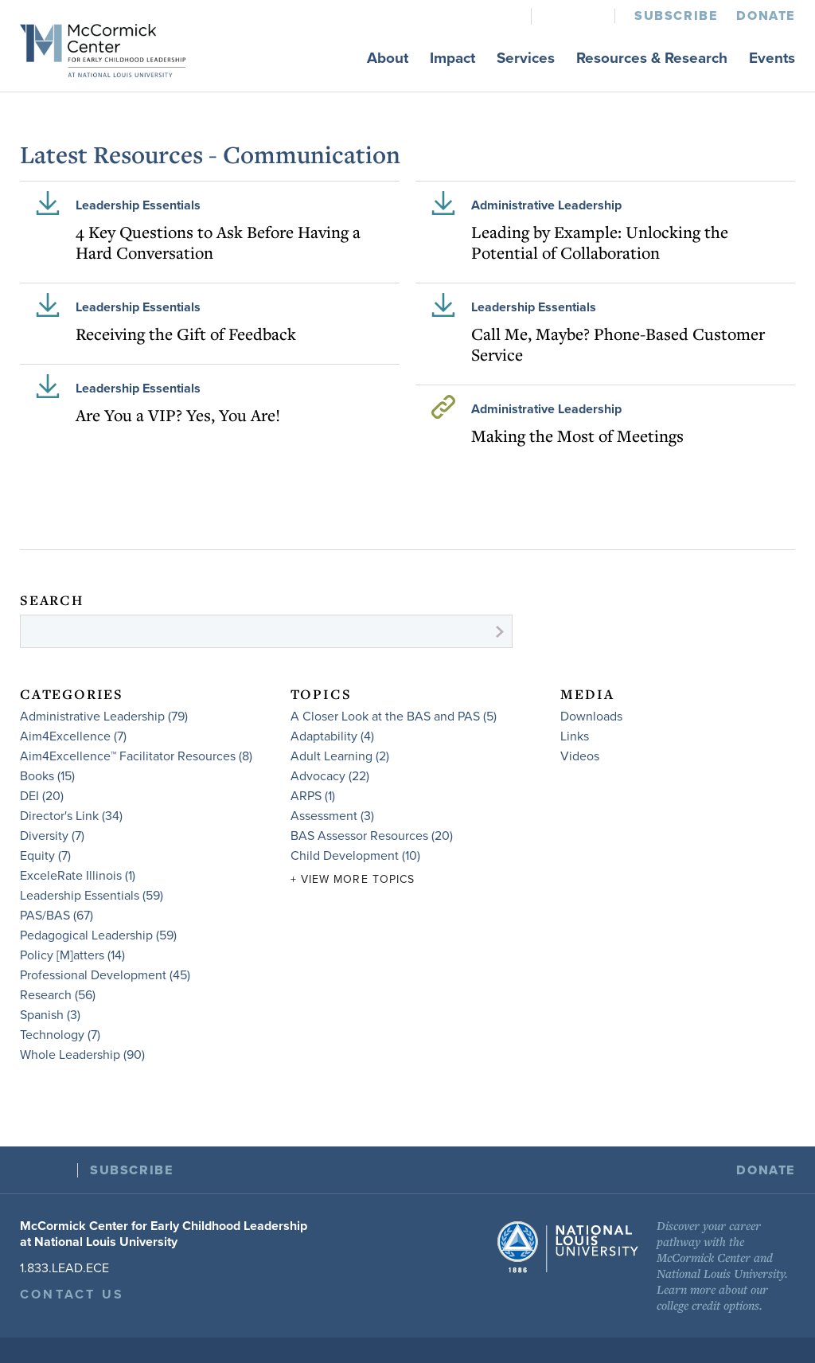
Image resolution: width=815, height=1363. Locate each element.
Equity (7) (45, 856)
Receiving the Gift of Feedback (186, 333)
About (387, 58)
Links (574, 736)
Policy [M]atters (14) (72, 955)
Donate (765, 16)
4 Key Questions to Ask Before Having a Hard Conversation (218, 242)
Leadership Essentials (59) (91, 896)
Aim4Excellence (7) (73, 736)
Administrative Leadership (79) (104, 716)
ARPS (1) (313, 796)
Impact (452, 58)
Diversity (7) (52, 836)
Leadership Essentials (138, 205)
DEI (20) (42, 796)
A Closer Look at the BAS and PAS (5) (394, 716)
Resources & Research (651, 58)
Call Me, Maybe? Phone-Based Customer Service (618, 343)
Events (772, 58)
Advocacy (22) (330, 776)
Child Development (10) (355, 856)
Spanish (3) (50, 1015)
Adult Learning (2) (340, 756)
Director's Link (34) (71, 816)
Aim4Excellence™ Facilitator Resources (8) (136, 756)
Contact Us (72, 1294)
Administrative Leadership (546, 205)
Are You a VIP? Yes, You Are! (178, 415)
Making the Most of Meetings (577, 435)
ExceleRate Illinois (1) (77, 876)
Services (526, 58)
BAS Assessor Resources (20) (372, 836)
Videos (579, 756)
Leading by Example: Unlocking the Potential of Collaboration (599, 242)
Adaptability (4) (332, 736)
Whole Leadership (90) (82, 1055)
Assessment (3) (332, 816)
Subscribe (675, 16)
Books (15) (47, 776)
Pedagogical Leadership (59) (98, 935)
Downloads (591, 716)
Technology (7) (60, 1035)
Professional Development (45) (105, 975)
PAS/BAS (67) (56, 916)
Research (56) (58, 995)
